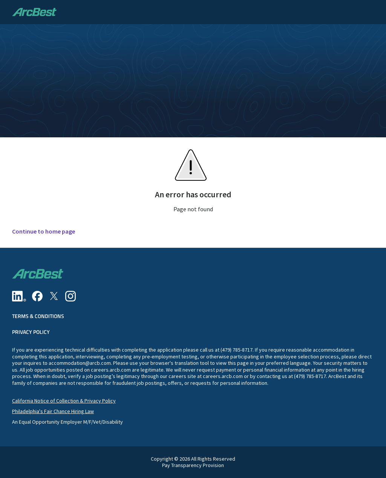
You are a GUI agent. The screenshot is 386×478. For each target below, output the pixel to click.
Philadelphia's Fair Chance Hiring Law (53, 411)
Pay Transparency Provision (193, 465)
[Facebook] (37, 296)
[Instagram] (70, 296)
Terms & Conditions (38, 316)
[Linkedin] (19, 296)
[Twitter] (54, 296)
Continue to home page (43, 231)
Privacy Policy (31, 332)
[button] (372, 12)
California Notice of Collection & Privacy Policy (64, 400)
